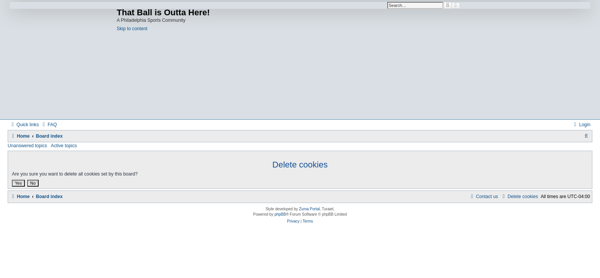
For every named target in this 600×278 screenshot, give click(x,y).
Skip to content (132, 28)
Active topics (64, 145)
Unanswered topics (27, 145)
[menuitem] (49, 124)
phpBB (280, 214)
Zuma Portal (309, 209)
